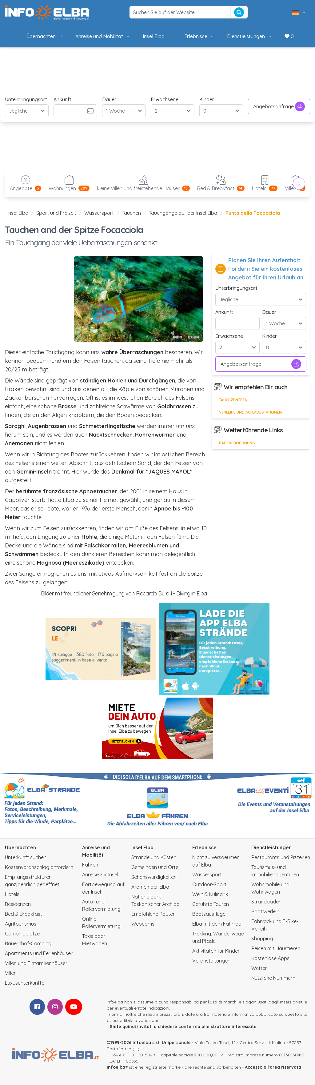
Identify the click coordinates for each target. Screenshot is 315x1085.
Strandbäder (266, 902)
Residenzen (18, 904)
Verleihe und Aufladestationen (250, 412)
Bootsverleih (265, 911)
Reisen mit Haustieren (275, 948)
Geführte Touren (210, 904)
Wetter (259, 968)
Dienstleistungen (249, 36)
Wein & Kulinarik (210, 894)
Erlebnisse (199, 36)
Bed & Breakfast (23, 914)
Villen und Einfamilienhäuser (36, 963)
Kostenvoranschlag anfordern (39, 867)
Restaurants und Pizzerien (280, 857)
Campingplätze (22, 934)
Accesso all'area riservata (273, 1067)
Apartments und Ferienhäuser (39, 953)
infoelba (116, 1067)
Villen (11, 973)
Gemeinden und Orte (154, 867)
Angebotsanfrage (279, 106)
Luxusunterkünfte (24, 983)
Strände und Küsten (153, 857)
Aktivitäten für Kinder (216, 951)
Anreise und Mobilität (102, 36)
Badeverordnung (237, 443)
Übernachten (44, 36)
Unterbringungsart (26, 99)
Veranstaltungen (211, 961)
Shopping (262, 938)
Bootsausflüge (208, 914)
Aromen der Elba (150, 887)
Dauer (109, 99)
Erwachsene (164, 99)
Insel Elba (157, 36)
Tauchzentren (233, 400)
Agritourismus (20, 924)
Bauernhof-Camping (28, 943)
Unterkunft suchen (25, 857)
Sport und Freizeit (56, 213)
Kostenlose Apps (270, 958)
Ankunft (62, 99)
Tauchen (131, 213)
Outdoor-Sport (209, 884)
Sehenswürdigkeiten (154, 877)
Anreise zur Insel (100, 874)
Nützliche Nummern (273, 978)
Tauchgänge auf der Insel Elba (183, 213)
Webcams (142, 924)
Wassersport (99, 213)
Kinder (206, 99)
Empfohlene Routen (153, 914)
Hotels (12, 894)
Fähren (90, 865)
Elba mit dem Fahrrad (216, 924)
